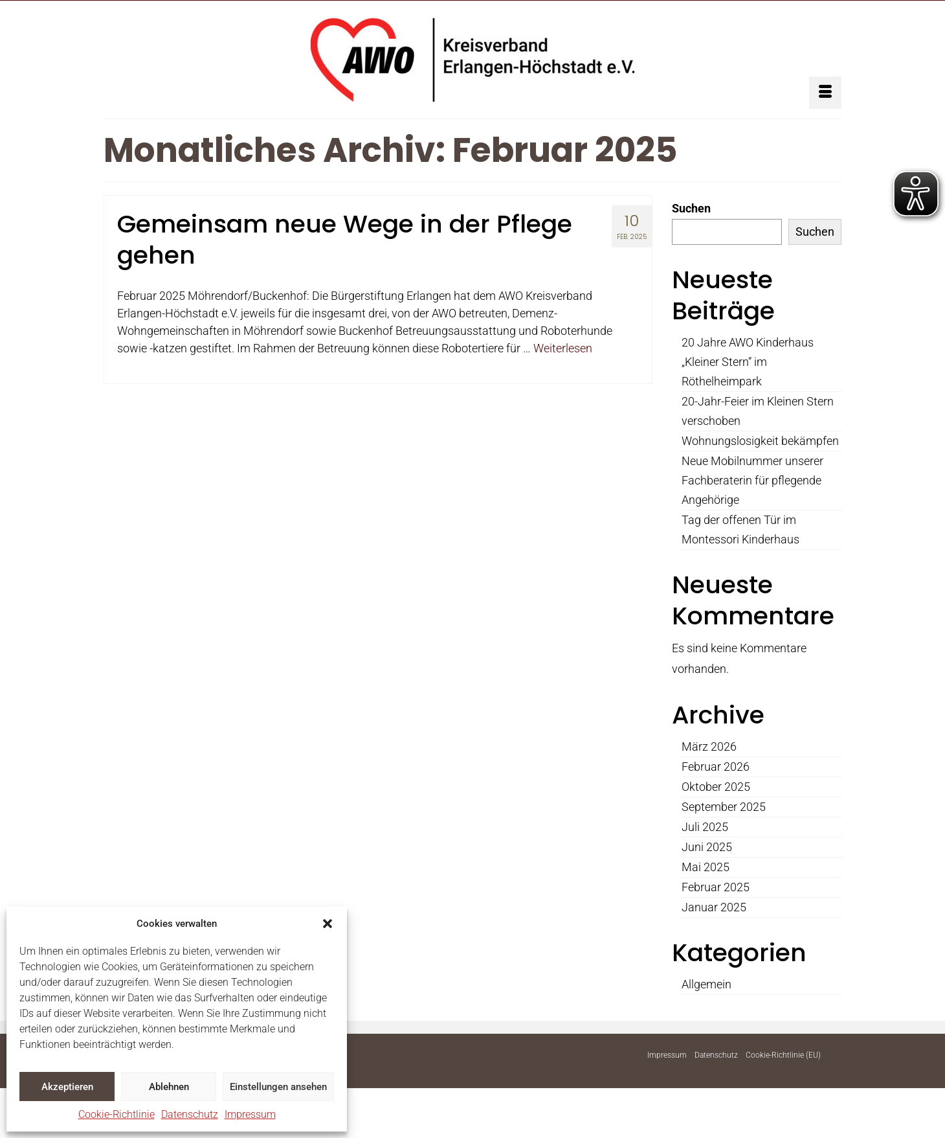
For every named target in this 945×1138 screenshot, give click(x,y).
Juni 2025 (707, 847)
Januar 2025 (714, 907)
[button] (327, 923)
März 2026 (709, 746)
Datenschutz (189, 1114)
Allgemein (706, 984)
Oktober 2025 (716, 786)
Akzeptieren (67, 1087)
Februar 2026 (716, 766)
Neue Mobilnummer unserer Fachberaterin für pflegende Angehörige (752, 480)
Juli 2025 (705, 827)
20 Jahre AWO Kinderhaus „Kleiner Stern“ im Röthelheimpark (748, 362)
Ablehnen (169, 1087)
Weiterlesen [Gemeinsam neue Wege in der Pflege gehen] (562, 348)
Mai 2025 (705, 867)
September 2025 (724, 807)
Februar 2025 (716, 887)
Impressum (250, 1114)
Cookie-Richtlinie (116, 1114)
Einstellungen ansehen (278, 1087)
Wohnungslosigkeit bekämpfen (760, 441)
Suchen (691, 208)
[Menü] (825, 92)
